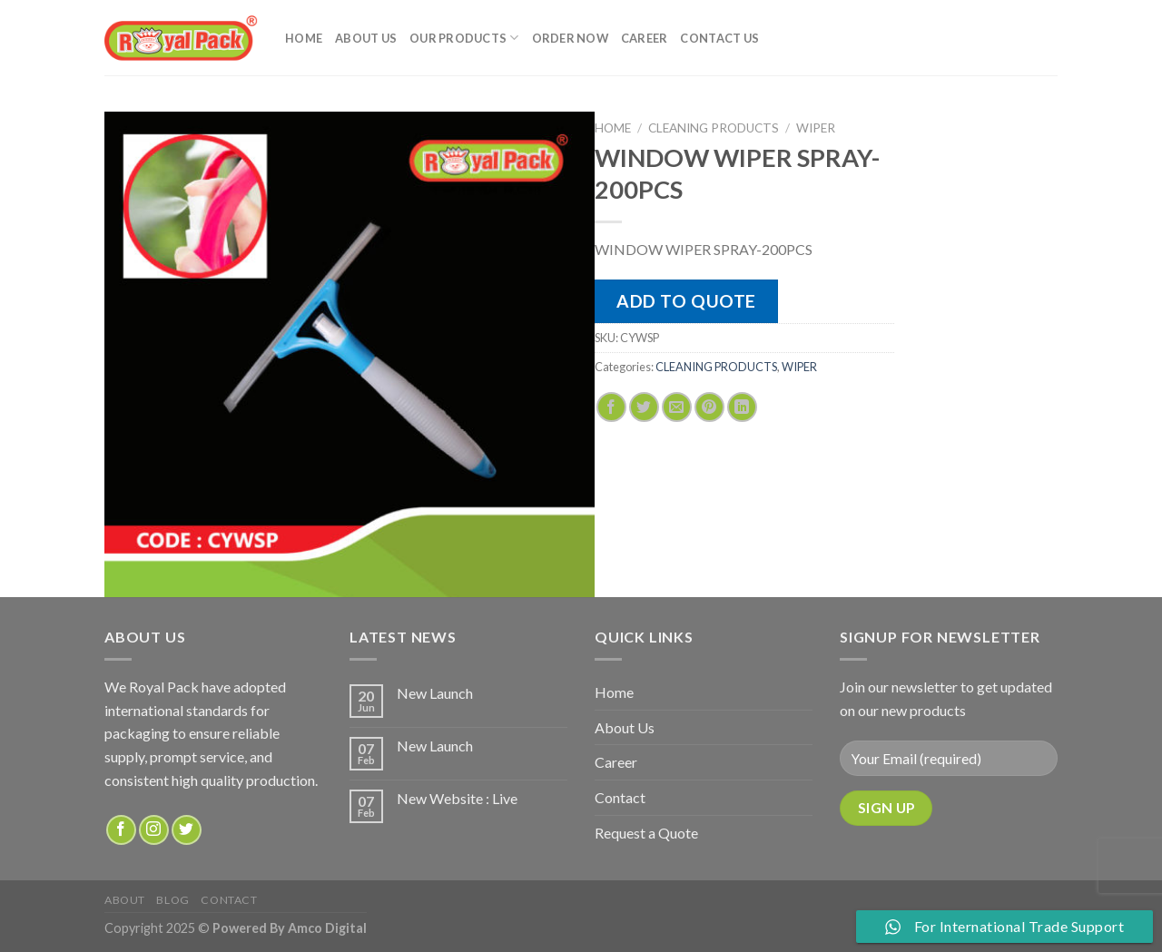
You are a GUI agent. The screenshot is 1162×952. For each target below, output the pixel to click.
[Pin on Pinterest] (709, 407)
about (124, 900)
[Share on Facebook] (611, 407)
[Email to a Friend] (677, 407)
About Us (366, 38)
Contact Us (719, 38)
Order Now (570, 38)
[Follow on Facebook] (121, 830)
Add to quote (686, 300)
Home (303, 38)
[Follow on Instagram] (154, 830)
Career (644, 38)
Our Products (464, 37)
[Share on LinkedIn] (742, 407)
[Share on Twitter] (644, 407)
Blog (172, 900)
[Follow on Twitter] (187, 830)
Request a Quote (646, 832)
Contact (620, 797)
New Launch (435, 693)
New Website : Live (457, 798)
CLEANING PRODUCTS (713, 128)
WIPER (815, 128)
